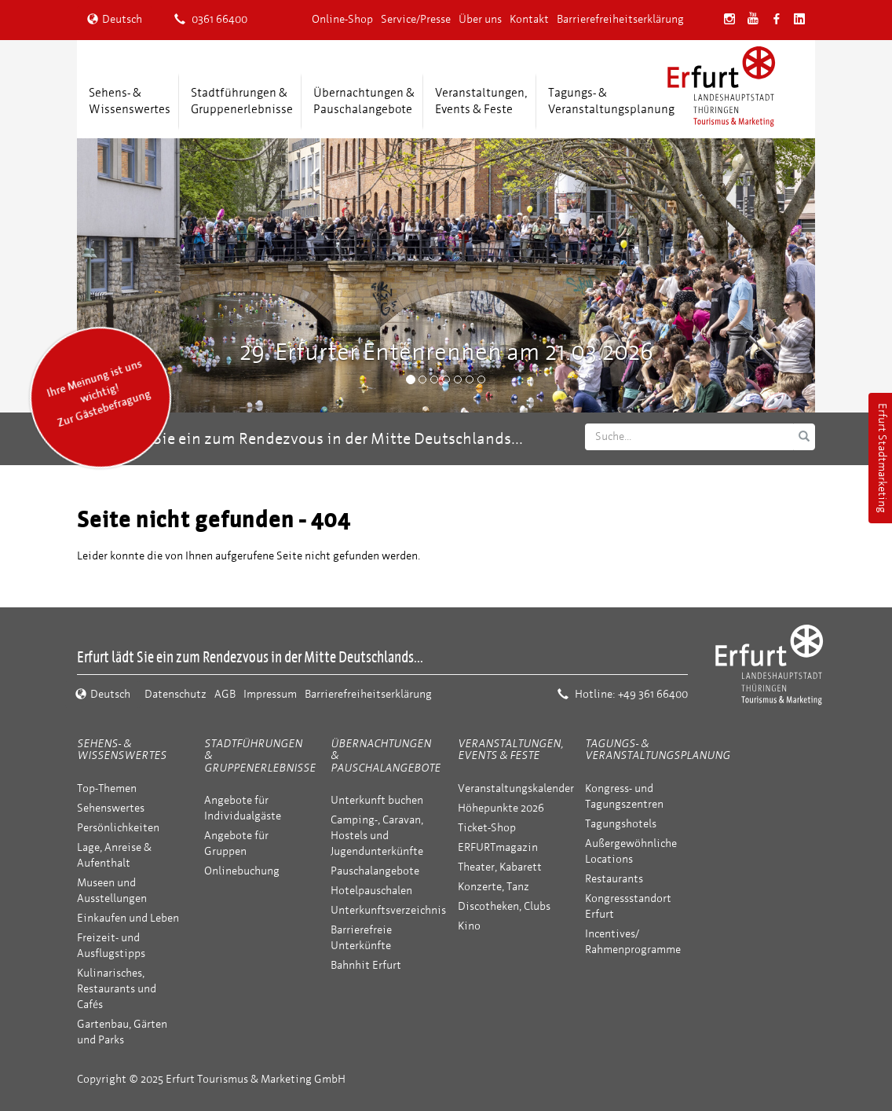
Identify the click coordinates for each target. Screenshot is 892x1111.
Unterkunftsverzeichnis (388, 910)
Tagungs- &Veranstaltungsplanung (611, 101)
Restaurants (614, 879)
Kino (469, 926)
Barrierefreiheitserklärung (620, 19)
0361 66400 (210, 19)
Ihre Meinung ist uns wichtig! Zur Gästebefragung (99, 393)
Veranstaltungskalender (516, 788)
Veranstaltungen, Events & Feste (510, 749)
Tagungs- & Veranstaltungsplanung (657, 749)
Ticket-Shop (487, 827)
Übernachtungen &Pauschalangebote (364, 101)
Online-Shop (342, 19)
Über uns (480, 19)
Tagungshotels (620, 823)
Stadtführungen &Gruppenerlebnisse (242, 101)
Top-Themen (107, 788)
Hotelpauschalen (371, 890)
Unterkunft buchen (377, 800)
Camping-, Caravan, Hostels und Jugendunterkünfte (377, 835)
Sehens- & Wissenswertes (121, 749)
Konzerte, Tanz (493, 886)
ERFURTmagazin (498, 847)
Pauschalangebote (375, 871)
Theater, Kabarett (500, 867)
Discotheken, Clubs (504, 906)
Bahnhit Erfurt (366, 965)
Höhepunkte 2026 (501, 808)
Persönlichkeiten (118, 827)
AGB (225, 694)
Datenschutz (175, 694)
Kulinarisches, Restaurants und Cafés (116, 988)
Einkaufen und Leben (128, 918)
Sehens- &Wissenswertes (129, 101)
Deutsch (114, 19)
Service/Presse (416, 19)
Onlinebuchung (242, 871)
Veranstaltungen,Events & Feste (481, 101)
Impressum (270, 694)
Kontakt (529, 19)
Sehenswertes (110, 808)
